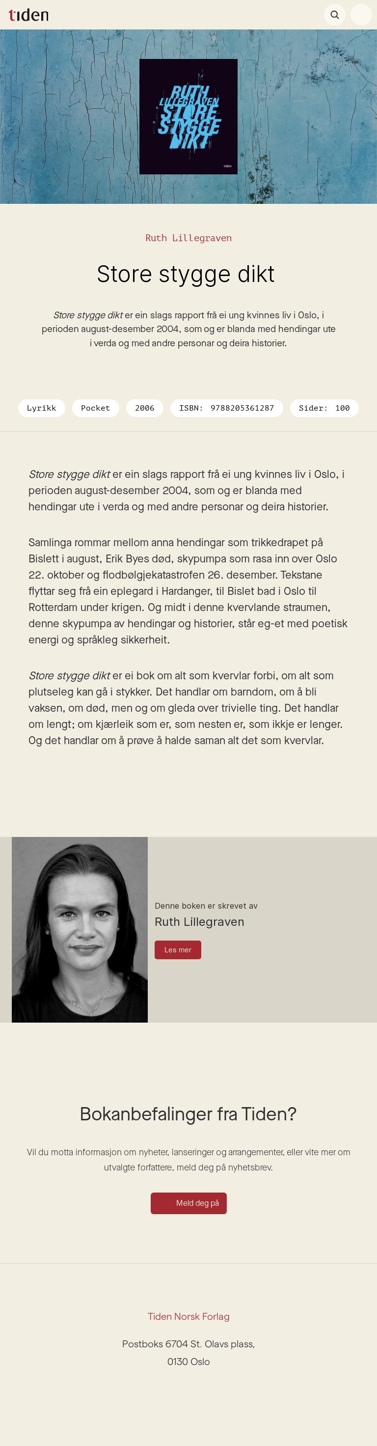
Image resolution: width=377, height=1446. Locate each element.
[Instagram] (177, 1391)
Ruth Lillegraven (188, 238)
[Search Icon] (335, 15)
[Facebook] (200, 1391)
